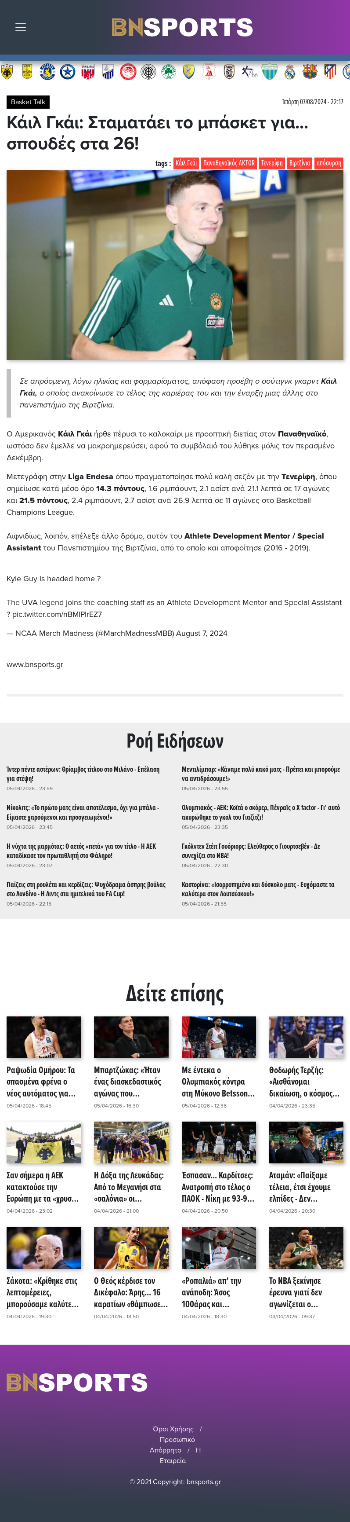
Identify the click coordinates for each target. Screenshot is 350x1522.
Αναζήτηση (336, 29)
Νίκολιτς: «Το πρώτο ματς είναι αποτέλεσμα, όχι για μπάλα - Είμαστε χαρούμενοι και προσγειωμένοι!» (83, 812)
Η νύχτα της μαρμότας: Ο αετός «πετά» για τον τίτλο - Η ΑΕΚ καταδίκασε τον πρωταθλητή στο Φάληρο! (81, 850)
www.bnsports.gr (35, 664)
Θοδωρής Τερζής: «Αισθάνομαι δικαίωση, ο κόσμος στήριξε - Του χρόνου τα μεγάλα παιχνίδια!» (304, 1081)
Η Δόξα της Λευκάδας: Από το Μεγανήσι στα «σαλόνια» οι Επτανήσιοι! (129, 1187)
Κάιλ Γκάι (186, 163)
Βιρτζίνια (299, 163)
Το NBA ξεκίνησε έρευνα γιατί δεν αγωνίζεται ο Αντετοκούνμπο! (295, 1292)
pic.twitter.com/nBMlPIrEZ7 (58, 614)
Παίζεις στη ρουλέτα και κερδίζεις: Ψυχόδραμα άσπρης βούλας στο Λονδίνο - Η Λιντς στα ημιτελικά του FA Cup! (86, 889)
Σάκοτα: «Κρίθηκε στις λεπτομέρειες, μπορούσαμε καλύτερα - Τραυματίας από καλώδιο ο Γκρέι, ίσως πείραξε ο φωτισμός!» (43, 1292)
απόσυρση (329, 163)
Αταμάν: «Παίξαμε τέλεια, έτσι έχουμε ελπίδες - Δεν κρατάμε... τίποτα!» (300, 1187)
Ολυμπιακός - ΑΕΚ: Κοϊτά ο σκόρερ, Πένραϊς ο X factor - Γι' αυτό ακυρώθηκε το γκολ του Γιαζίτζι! (261, 812)
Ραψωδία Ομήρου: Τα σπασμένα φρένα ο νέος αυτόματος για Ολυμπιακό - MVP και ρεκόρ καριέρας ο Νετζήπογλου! (41, 1081)
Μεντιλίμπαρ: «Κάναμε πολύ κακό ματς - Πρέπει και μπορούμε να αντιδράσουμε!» (261, 773)
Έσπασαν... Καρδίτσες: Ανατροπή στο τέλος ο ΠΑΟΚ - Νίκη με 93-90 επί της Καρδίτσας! (217, 1187)
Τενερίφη (272, 163)
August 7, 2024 (202, 633)
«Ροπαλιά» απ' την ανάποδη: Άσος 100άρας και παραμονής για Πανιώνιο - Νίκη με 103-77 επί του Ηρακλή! (212, 1292)
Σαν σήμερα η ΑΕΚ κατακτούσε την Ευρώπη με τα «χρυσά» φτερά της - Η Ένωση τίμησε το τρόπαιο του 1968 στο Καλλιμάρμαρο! (43, 1187)
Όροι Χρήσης (173, 1428)
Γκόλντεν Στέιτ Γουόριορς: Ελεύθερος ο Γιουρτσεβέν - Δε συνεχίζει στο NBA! (251, 850)
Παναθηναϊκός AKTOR (229, 163)
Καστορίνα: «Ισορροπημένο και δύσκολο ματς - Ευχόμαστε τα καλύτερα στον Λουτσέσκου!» (258, 889)
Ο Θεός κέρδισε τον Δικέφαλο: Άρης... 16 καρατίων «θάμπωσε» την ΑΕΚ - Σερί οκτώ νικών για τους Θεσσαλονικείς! (129, 1292)
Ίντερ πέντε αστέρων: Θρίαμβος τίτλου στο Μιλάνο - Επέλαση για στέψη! (83, 773)
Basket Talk (28, 102)
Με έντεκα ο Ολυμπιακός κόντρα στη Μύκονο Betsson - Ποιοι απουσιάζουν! (217, 1081)
